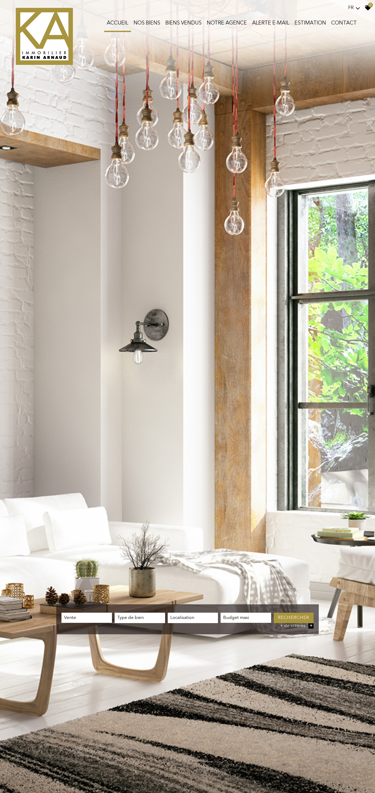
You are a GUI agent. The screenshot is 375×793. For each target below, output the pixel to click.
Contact (344, 23)
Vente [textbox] (70, 618)
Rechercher (293, 618)
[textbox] (139, 618)
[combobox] (86, 618)
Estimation (310, 23)
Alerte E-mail (270, 23)
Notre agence (227, 23)
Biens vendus (183, 23)
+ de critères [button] (297, 626)
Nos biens (147, 23)
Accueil (117, 23)
